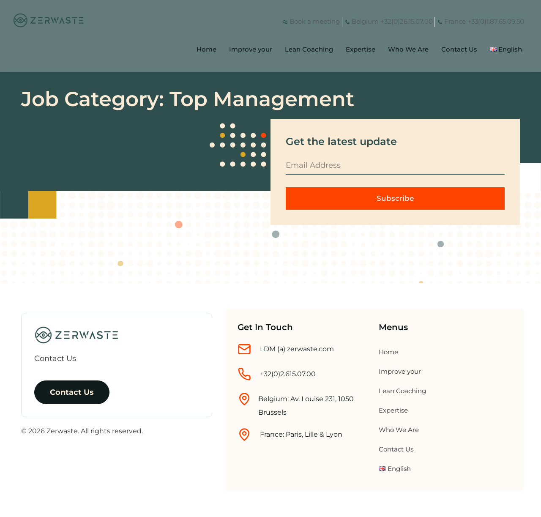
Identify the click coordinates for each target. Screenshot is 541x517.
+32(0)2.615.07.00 (288, 374)
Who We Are (408, 49)
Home (206, 49)
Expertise (360, 49)
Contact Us (459, 49)
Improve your (250, 49)
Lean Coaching (309, 49)
